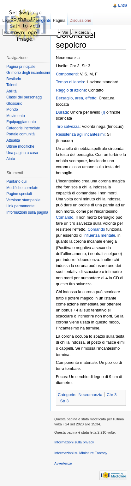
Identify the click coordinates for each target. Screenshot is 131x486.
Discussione (80, 20)
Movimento (15, 116)
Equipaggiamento (21, 122)
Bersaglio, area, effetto (76, 98)
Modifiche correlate (22, 188)
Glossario (14, 103)
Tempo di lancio (70, 82)
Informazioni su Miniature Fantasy (80, 453)
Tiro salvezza (68, 126)
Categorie (66, 394)
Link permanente (20, 206)
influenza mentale (99, 235)
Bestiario (13, 79)
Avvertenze (63, 463)
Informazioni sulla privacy (74, 442)
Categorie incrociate (23, 128)
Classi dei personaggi (24, 97)
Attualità (13, 140)
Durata (62, 112)
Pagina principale (20, 66)
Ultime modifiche (20, 146)
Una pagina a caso (22, 153)
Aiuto (10, 159)
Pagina (59, 20)
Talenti (11, 85)
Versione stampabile (23, 200)
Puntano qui (16, 181)
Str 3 (64, 401)
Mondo (12, 109)
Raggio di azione (71, 90)
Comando (65, 217)
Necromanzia (90, 394)
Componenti (67, 74)
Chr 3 (111, 394)
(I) (103, 112)
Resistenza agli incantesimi (80, 134)
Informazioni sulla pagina (27, 212)
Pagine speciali (19, 194)
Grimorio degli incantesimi (28, 72)
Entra (122, 5)
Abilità (11, 91)
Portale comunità (20, 134)
